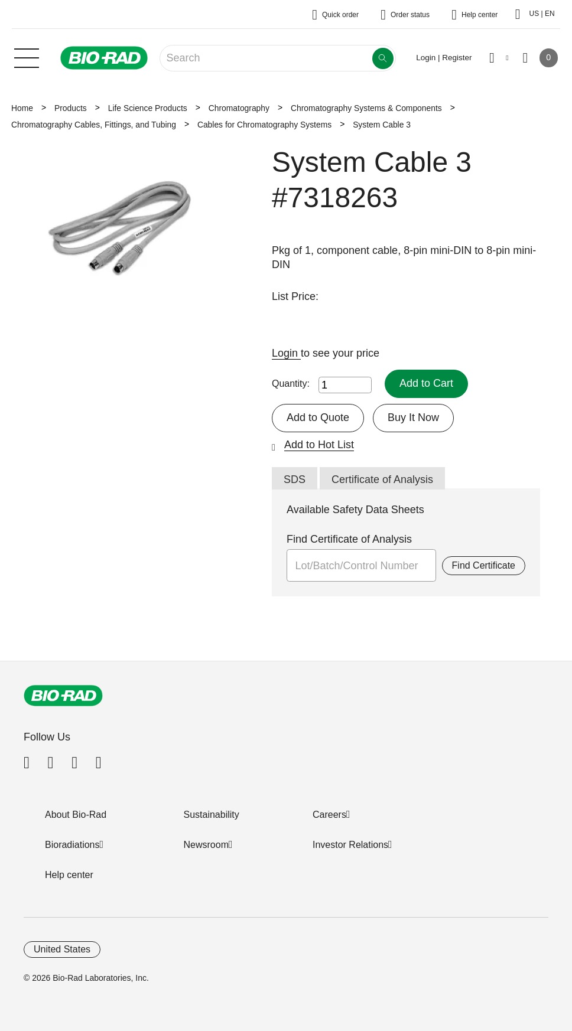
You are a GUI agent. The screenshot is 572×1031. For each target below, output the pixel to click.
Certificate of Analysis (382, 479)
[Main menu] (26, 56)
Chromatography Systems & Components (366, 108)
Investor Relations (350, 845)
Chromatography (239, 108)
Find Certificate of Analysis (349, 539)
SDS (295, 479)
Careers (329, 815)
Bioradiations (72, 845)
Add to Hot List (319, 445)
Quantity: (291, 384)
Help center (69, 875)
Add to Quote (318, 417)
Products (70, 108)
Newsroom (206, 845)
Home (22, 108)
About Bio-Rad (75, 815)
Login (286, 353)
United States (62, 949)
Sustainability (211, 815)
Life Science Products (147, 108)
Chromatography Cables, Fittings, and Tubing (93, 124)
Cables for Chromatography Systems (264, 124)
